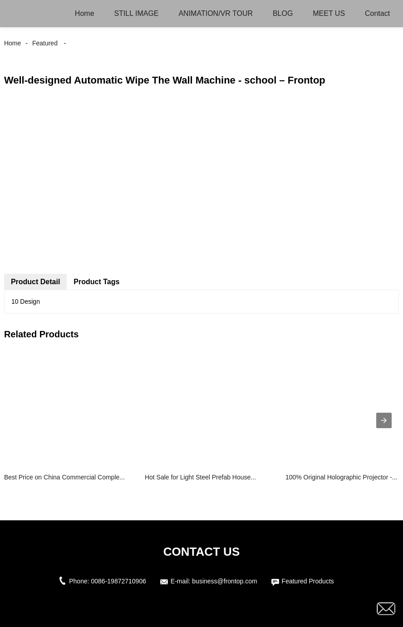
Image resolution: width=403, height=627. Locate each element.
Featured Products (308, 581)
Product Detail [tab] (35, 282)
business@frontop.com (224, 581)
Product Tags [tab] (96, 282)
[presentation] (384, 420)
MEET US (329, 13)
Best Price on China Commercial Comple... (64, 477)
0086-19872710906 (118, 581)
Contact (377, 13)
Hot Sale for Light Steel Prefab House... (200, 477)
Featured (45, 43)
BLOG (283, 13)
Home (84, 13)
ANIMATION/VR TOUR (215, 13)
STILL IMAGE (136, 13)
